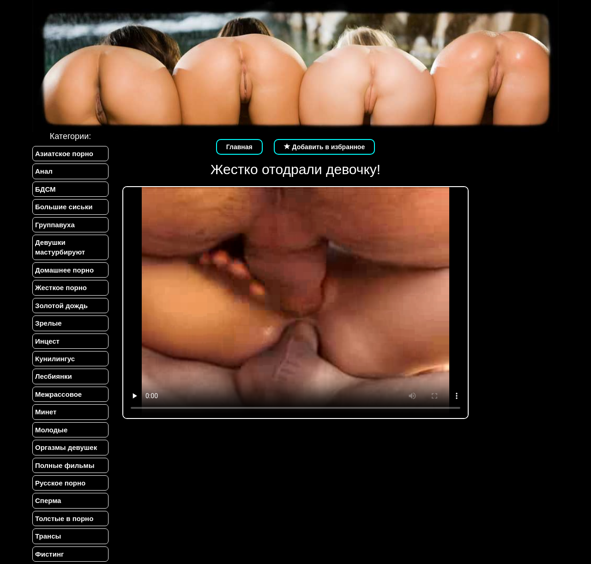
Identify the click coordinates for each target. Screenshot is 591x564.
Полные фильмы (64, 465)
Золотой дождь (61, 305)
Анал (44, 171)
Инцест (47, 341)
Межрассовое (58, 394)
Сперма (48, 500)
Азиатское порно (64, 154)
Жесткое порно (61, 287)
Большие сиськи (63, 207)
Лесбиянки (53, 376)
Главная (239, 147)
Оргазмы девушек (66, 447)
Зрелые (48, 323)
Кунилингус (55, 359)
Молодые (51, 430)
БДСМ (45, 189)
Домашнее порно (64, 270)
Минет (45, 412)
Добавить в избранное (324, 147)
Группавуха (55, 225)
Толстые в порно (64, 518)
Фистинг (49, 554)
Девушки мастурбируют (60, 247)
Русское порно (60, 483)
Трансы (48, 536)
